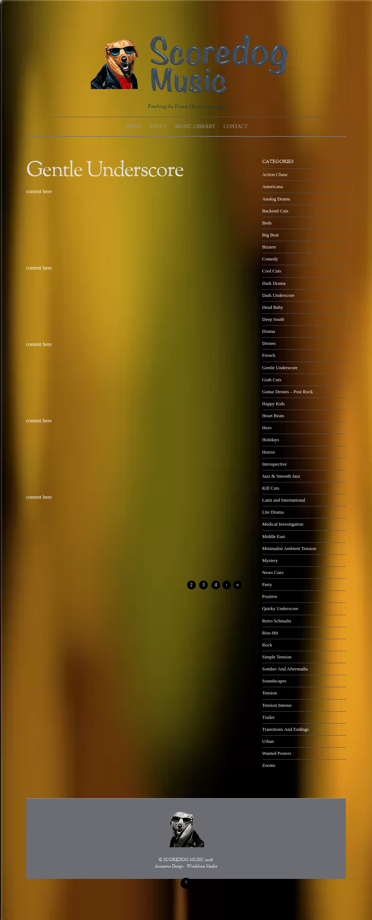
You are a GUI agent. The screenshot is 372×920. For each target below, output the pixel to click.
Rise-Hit (270, 633)
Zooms (268, 765)
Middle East (273, 536)
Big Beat (270, 235)
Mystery (270, 560)
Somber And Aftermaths (285, 669)
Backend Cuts (275, 211)
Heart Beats (273, 415)
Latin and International (284, 500)
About (158, 126)
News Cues (273, 572)
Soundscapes (274, 681)
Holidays (270, 439)
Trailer (268, 717)
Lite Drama (273, 512)
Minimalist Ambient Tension (289, 548)
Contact (235, 126)
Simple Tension (277, 657)
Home (133, 126)
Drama (268, 331)
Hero (267, 427)
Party (267, 584)
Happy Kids (273, 403)
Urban (268, 741)
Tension (269, 693)
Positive (270, 596)
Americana (272, 186)
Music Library (195, 126)
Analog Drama (276, 199)
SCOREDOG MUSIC (183, 860)
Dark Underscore (278, 295)
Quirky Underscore (280, 608)
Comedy (270, 259)
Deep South (273, 319)
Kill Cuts (270, 488)
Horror (268, 452)
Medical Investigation (282, 524)
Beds (267, 223)
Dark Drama (274, 283)
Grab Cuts (272, 379)
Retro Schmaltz (276, 621)
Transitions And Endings (285, 729)
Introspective (274, 464)
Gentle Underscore (280, 367)
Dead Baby (272, 307)
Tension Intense (277, 705)
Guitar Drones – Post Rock (287, 391)
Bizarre (269, 247)
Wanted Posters (276, 753)
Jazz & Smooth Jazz (281, 476)
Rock (267, 645)
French (268, 355)
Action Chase (275, 174)
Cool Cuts (271, 271)
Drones (269, 343)
